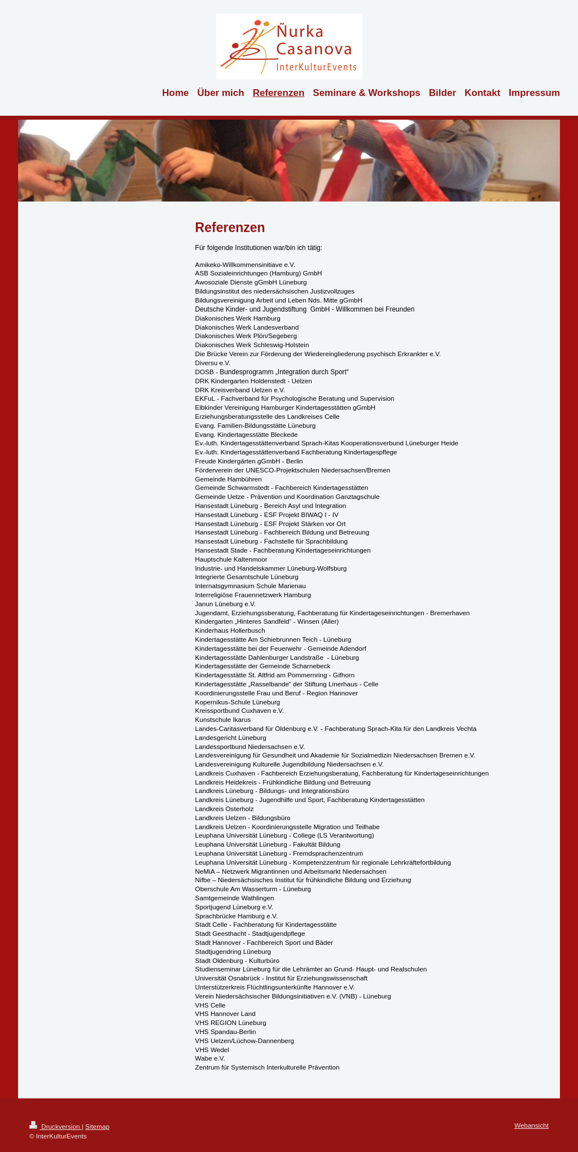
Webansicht (531, 1125)
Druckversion (55, 1126)
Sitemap (97, 1126)
